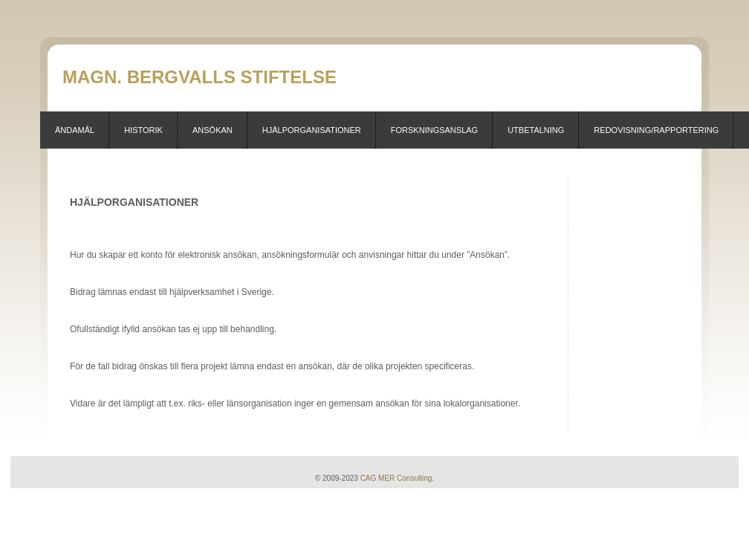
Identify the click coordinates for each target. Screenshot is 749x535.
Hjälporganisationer (311, 130)
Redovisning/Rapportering (656, 130)
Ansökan (212, 130)
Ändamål (74, 130)
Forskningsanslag (434, 130)
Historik (143, 130)
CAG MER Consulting (396, 478)
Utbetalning (536, 130)
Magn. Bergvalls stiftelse (199, 77)
